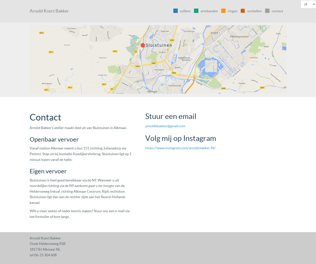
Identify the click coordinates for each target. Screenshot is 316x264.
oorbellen (254, 11)
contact (277, 11)
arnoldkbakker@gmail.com (165, 126)
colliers (185, 11)
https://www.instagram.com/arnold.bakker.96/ (180, 148)
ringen (232, 11)
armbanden (209, 11)
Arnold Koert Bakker (49, 11)
